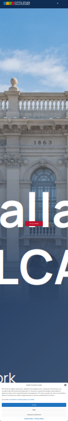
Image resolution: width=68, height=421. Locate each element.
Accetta (34, 405)
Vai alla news (34, 223)
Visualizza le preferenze (34, 414)
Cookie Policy (28, 418)
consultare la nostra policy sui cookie (21, 399)
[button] (65, 385)
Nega (34, 410)
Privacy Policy (39, 418)
